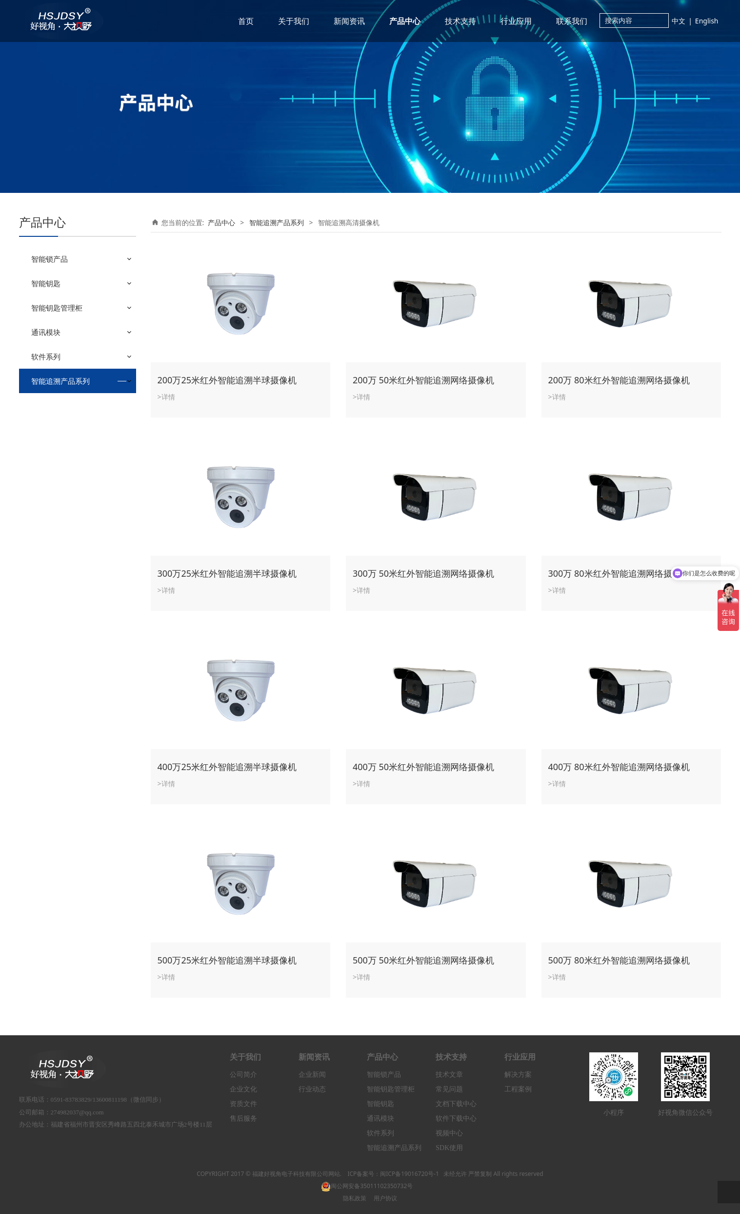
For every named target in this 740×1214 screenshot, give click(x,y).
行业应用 (516, 21)
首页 (246, 21)
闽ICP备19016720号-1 (409, 1174)
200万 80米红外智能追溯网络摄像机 (619, 380)
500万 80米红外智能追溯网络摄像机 (619, 960)
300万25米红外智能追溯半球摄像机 (227, 573)
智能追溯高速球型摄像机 (76, 421)
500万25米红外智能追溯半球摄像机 (227, 960)
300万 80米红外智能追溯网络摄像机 (619, 573)
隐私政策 (354, 1198)
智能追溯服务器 (62, 438)
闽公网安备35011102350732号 (367, 1186)
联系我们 (571, 21)
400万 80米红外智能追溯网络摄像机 (619, 767)
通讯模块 (45, 332)
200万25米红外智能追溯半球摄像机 (227, 380)
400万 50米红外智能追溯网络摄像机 (423, 767)
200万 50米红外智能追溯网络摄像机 (423, 380)
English (707, 20)
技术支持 (460, 21)
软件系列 (45, 356)
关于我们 (293, 21)
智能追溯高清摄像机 (69, 404)
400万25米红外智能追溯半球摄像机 (227, 767)
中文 (678, 20)
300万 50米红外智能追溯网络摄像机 (423, 573)
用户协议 (385, 1198)
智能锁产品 (49, 259)
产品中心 (404, 21)
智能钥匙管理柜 (56, 308)
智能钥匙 (45, 283)
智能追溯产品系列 (60, 381)
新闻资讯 (349, 21)
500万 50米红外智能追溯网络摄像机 (423, 960)
